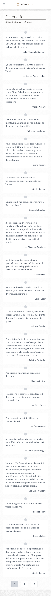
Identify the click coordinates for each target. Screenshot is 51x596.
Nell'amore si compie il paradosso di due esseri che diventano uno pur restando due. (24, 397)
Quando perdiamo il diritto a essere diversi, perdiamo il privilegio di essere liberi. (25, 67)
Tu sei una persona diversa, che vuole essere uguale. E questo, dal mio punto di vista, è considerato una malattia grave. (25, 316)
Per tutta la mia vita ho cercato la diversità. (22, 374)
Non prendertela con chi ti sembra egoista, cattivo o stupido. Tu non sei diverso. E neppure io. (24, 290)
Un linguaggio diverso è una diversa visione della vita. (24, 505)
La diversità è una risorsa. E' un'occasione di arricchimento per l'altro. (23, 180)
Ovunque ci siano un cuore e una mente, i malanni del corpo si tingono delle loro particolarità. (24, 122)
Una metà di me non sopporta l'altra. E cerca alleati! (24, 203)
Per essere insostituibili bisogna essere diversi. (21, 420)
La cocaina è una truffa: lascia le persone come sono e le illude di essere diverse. (22, 527)
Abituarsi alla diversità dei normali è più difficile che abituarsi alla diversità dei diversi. (24, 442)
